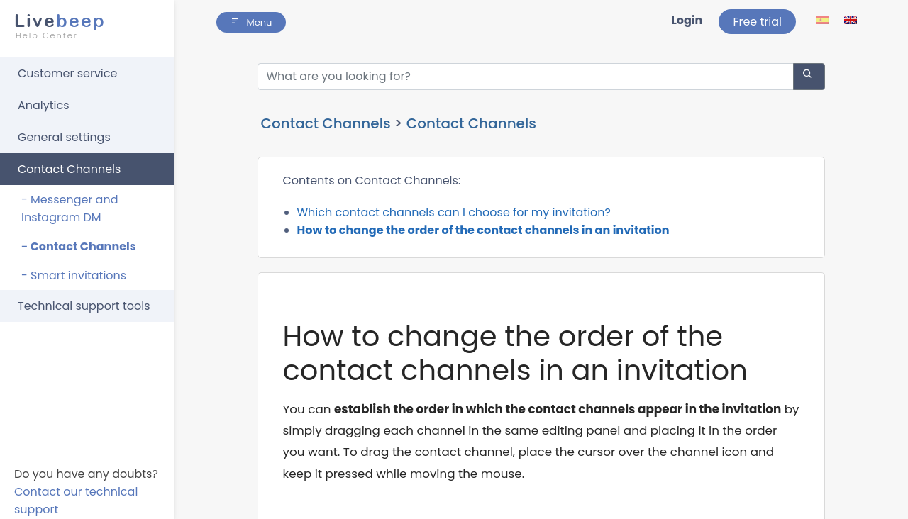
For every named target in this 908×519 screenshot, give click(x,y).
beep (82, 26)
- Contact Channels (78, 246)
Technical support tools (84, 306)
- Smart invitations (73, 275)
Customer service (67, 73)
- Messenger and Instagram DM (69, 208)
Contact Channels (69, 169)
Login (686, 20)
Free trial (757, 21)
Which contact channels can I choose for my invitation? (454, 212)
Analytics (44, 105)
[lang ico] (824, 19)
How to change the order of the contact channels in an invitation (483, 230)
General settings (64, 137)
